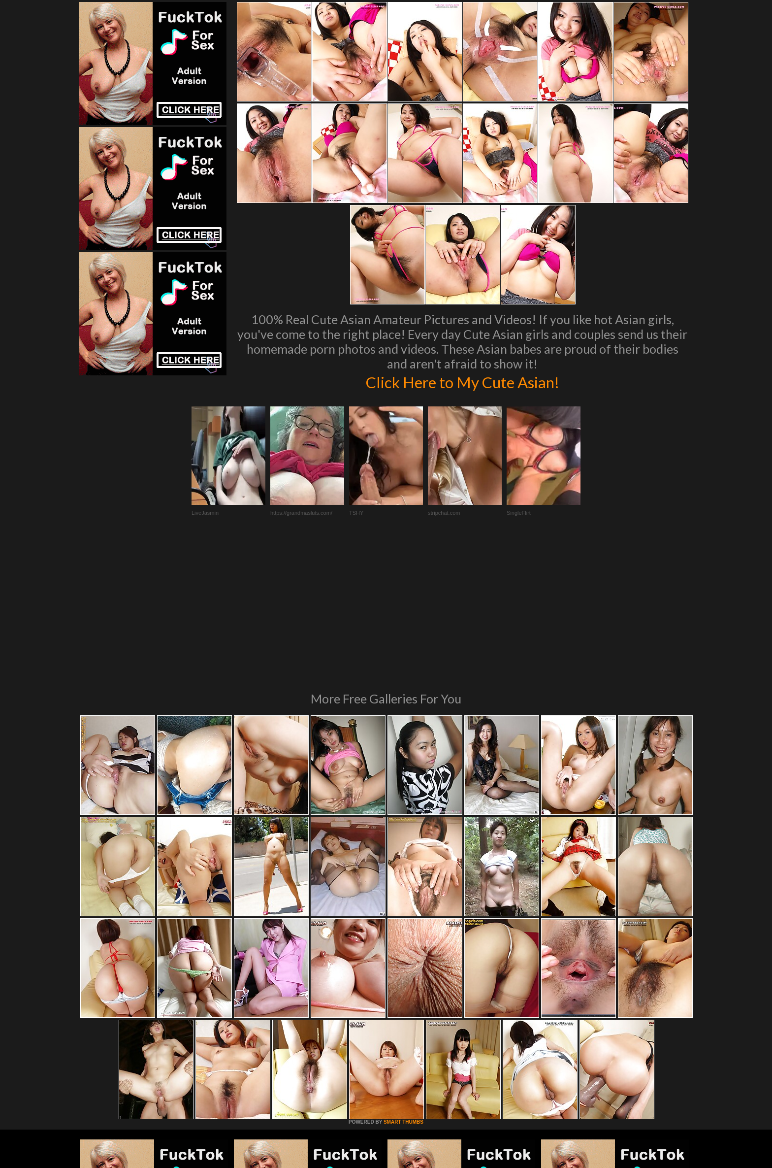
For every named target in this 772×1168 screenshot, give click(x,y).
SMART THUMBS (403, 987)
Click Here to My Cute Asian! (463, 381)
